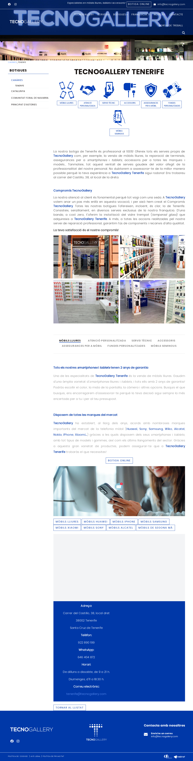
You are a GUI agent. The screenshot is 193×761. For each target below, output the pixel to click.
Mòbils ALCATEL (121, 527)
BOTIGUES (18, 70)
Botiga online (139, 4)
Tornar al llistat (70, 707)
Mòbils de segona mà (155, 527)
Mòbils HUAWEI (96, 521)
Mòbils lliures (67, 521)
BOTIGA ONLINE (119, 460)
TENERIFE (19, 86)
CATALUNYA (18, 91)
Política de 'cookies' (18, 756)
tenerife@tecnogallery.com (86, 694)
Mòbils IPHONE (124, 521)
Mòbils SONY (94, 527)
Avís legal (35, 756)
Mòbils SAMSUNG (154, 521)
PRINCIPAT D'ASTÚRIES (24, 105)
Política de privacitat (53, 756)
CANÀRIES (12, 62)
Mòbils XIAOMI (67, 527)
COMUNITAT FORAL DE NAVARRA (29, 98)
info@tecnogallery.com (171, 4)
